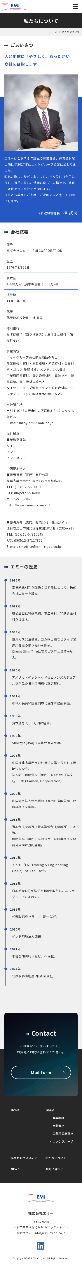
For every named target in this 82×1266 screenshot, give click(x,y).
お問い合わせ (54, 1169)
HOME (54, 32)
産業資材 (58, 1126)
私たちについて (55, 1158)
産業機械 (58, 1118)
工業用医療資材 (62, 1133)
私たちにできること (24, 1158)
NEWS (15, 1169)
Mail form (41, 1072)
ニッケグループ (62, 1141)
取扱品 (49, 1110)
